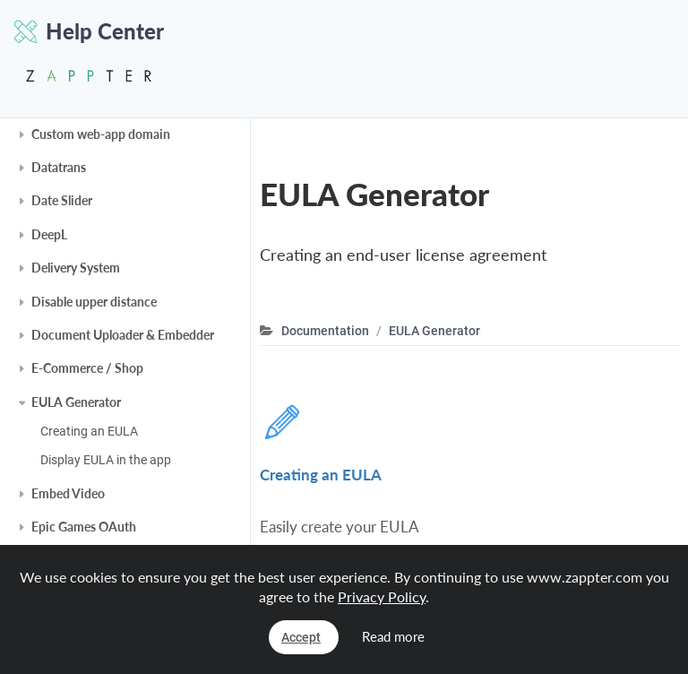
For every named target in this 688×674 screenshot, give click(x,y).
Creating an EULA (89, 431)
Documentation (325, 331)
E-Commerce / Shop (87, 368)
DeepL (49, 234)
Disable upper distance (94, 301)
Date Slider (61, 200)
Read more (393, 636)
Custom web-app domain (100, 134)
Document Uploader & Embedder (122, 334)
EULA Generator (76, 402)
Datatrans (58, 167)
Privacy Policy (382, 596)
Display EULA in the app (105, 460)
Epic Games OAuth (83, 526)
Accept (301, 637)
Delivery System (75, 267)
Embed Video (68, 493)
